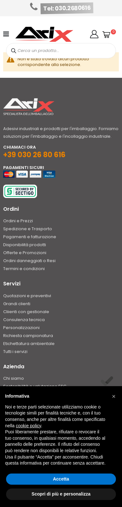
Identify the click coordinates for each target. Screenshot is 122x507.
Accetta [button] (61, 478)
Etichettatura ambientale (29, 344)
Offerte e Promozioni (24, 253)
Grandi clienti (16, 304)
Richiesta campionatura (28, 336)
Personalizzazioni (21, 328)
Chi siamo (13, 378)
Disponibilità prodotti (24, 245)
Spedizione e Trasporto (27, 229)
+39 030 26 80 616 (34, 155)
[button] (94, 34)
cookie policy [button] (28, 425)
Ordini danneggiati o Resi (29, 261)
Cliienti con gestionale (26, 312)
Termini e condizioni (24, 269)
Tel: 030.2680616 (67, 8)
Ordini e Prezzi (18, 221)
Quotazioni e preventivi (27, 296)
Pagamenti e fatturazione (29, 237)
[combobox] (61, 50)
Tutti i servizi (15, 352)
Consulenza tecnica (24, 320)
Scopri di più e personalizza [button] (61, 493)
